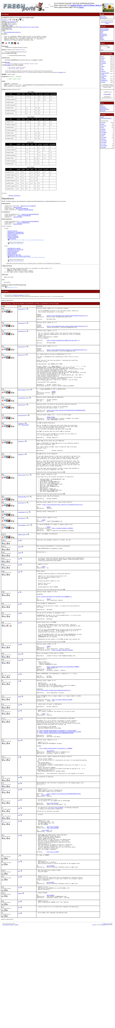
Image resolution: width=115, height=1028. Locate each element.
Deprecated (103, 125)
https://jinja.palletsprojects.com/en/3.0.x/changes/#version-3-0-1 (62, 549)
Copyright (94, 1026)
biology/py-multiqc (13, 258)
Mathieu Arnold (21, 582)
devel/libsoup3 (12, 241)
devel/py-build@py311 (22, 213)
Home (102, 105)
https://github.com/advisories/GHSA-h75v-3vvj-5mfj (62, 356)
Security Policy (104, 35)
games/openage (12, 245)
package (8, 66)
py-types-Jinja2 (20, 304)
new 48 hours (104, 142)
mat (19, 588)
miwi (19, 968)
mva (19, 777)
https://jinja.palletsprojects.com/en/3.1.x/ (12, 32)
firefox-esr (103, 61)
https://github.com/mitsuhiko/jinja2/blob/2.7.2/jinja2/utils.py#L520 (60, 809)
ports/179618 (45, 922)
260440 (48, 447)
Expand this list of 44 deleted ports (16, 269)
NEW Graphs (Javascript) (106, 118)
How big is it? (104, 34)
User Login (103, 16)
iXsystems (110, 22)
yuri (19, 707)
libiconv (37, 27)
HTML (105, 1025)
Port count (103, 122)
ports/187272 (50, 831)
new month (103, 147)
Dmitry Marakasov (22, 414)
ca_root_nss (32, 27)
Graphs (102, 117)
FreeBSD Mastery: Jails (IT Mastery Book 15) (86, 5)
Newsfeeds (103, 110)
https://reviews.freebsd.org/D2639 (62, 772)
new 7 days (103, 144)
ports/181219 (45, 882)
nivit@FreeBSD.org (11, 21)
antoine (19, 601)
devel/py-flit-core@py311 (28, 210)
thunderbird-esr (104, 80)
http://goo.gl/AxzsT (53, 891)
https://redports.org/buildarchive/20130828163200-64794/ (64, 880)
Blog (102, 38)
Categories (103, 106)
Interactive (103, 139)
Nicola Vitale (21, 318)
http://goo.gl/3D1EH (57, 896)
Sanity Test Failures (105, 109)
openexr (102, 66)
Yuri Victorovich (21, 444)
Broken (102, 124)
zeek (102, 64)
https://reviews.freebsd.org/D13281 (62, 714)
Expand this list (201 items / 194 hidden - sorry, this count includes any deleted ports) (27, 265)
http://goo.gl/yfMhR (53, 948)
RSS (111, 1025)
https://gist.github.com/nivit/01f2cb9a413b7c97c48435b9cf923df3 (66, 439)
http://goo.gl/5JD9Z (53, 918)
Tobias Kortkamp (25, 455)
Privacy (102, 36)
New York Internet (104, 22)
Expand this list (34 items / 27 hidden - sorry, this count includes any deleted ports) (26, 246)
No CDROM (103, 132)
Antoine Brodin (21, 557)
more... (102, 49)
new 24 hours (104, 140)
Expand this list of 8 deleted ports (16, 250)
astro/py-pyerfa (12, 236)
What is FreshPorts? (105, 28)
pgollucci (20, 993)
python (10, 28)
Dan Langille (103, 1026)
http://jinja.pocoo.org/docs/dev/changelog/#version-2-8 (53, 761)
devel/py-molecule (13, 242)
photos (81, 7)
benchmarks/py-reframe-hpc (15, 256)
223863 (48, 710)
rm (18, 749)
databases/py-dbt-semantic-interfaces (19, 264)
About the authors (104, 30)
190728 (43, 787)
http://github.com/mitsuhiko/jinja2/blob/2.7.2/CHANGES (55, 828)
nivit (19, 607)
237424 (48, 654)
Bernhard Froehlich (22, 540)
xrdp (102, 68)
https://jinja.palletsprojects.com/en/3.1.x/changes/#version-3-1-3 (67, 367)
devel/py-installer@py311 (25, 214)
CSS (108, 1025)
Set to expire (103, 137)
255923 (43, 566)
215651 (48, 734)
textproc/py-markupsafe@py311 (30, 219)
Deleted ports (103, 108)
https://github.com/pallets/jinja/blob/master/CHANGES (63, 733)
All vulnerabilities (107, 94)
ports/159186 (50, 963)
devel (5, 19)
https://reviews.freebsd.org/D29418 (62, 575)
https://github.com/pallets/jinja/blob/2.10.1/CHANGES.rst (54, 651)
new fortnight (104, 145)
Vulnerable (103, 134)
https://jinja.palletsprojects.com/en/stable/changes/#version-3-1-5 (67, 339)
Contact (102, 39)
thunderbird (103, 63)
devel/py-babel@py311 (23, 228)
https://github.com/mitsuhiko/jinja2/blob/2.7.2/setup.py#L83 (57, 807)
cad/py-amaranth (12, 259)
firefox (102, 59)
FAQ (102, 32)
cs (18, 951)
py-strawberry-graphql (104, 76)
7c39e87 (11, 26)
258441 (48, 552)
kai (18, 645)
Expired (102, 135)
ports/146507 (50, 996)
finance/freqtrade (13, 244)
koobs (19, 793)
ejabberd (103, 58)
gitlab (102, 56)
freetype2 (25, 27)
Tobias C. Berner (21, 514)
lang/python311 (17, 211)
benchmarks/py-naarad (14, 255)
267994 (53, 417)
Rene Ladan (20, 372)
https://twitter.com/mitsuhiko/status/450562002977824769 (56, 810)
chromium (103, 82)
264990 (53, 447)
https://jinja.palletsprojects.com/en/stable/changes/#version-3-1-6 (67, 327)
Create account (104, 17)
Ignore (102, 127)
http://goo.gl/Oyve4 (53, 919)
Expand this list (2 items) (12, 297)
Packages (60, 74)
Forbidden (103, 129)
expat (28, 27)
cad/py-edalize (12, 261)
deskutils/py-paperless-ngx (16, 239)
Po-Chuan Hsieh (21, 423)
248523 (43, 616)
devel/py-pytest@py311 (24, 220)
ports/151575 (50, 981)
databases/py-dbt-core (14, 262)
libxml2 (20, 27)
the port (8, 64)
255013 (48, 574)
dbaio (19, 621)
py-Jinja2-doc (16, 199)
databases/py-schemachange (15, 238)
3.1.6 (3, 19)
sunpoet (19, 594)
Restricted (103, 130)
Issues (102, 31)
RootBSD (107, 23)
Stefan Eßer (20, 453)
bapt (19, 862)
